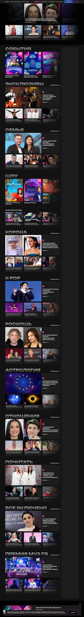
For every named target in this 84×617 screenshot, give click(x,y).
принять (73, 612)
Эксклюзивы (17, 1)
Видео (27, 1)
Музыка (61, 1)
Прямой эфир (44, 1)
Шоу (57, 1)
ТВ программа (51, 1)
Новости (7, 1)
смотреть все (55, 85)
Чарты (11, 1)
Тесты (23, 1)
